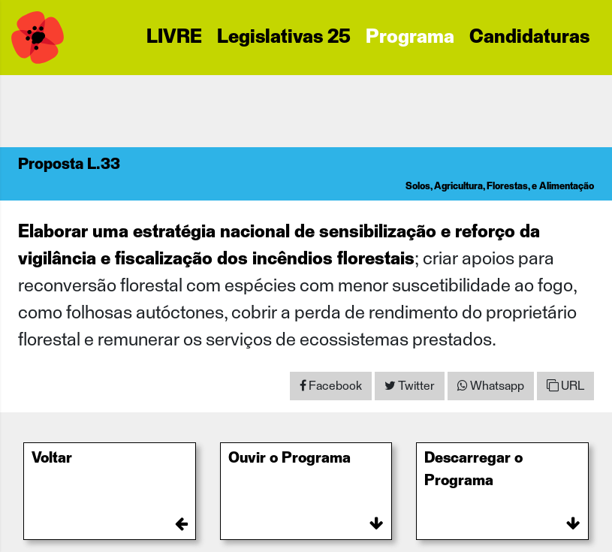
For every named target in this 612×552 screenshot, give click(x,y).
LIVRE (174, 37)
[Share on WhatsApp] (491, 386)
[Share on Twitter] (410, 386)
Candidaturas (529, 37)
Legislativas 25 (284, 37)
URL (565, 385)
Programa (410, 37)
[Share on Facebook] (331, 386)
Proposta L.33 (69, 164)
